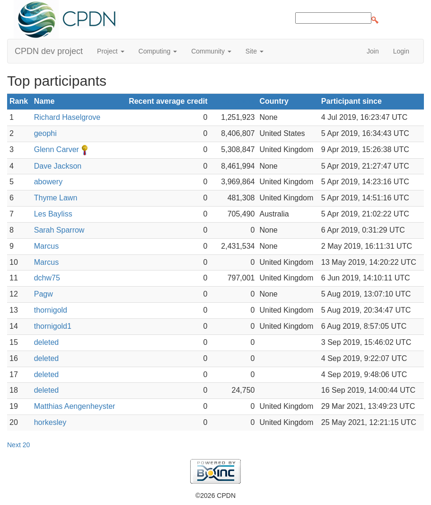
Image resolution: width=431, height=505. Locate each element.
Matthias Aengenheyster (74, 406)
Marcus (46, 246)
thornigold (50, 310)
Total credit (234, 101)
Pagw (43, 294)
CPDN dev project (49, 51)
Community (211, 51)
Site (255, 51)
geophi (45, 133)
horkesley (50, 422)
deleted (46, 342)
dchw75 (47, 278)
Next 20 (18, 445)
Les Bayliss (53, 214)
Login (401, 51)
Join (373, 51)
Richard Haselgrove (67, 117)
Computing (158, 51)
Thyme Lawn (56, 198)
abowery (48, 182)
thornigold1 (52, 326)
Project (110, 51)
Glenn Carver (56, 149)
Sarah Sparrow (59, 230)
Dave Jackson (58, 166)
